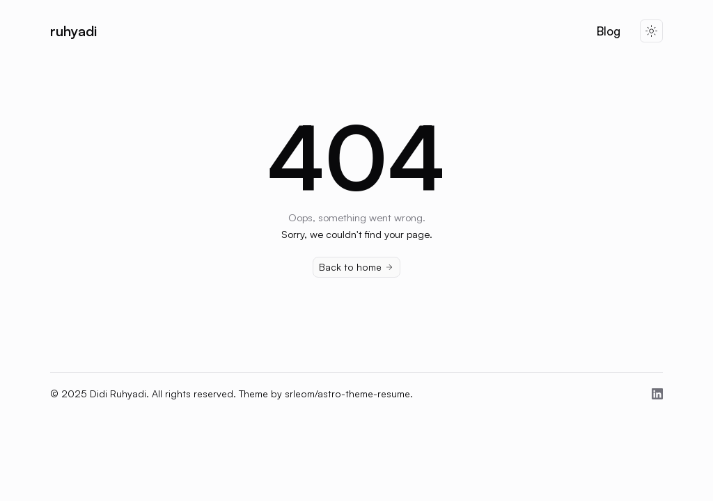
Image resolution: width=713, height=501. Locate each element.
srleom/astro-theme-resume (347, 393)
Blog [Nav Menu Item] (608, 31)
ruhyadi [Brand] (73, 31)
